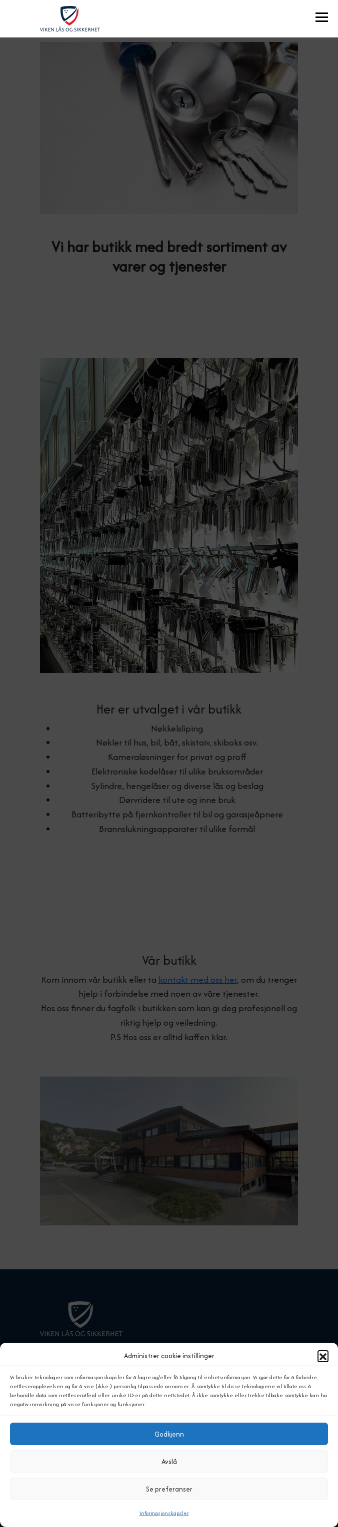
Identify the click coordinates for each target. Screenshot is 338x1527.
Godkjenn (169, 1434)
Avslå (169, 1462)
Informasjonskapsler (164, 1513)
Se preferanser (169, 1489)
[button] (323, 1356)
